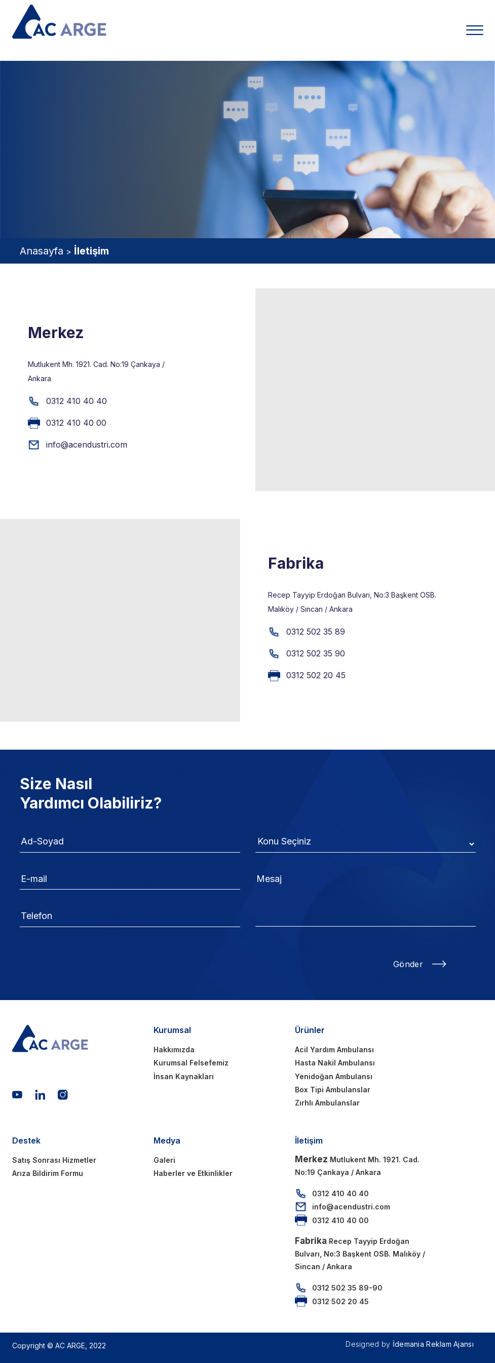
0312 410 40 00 (76, 423)
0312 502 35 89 (315, 632)
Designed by (410, 1344)
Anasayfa (41, 251)
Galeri (164, 1160)
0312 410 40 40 (76, 401)
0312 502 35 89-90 (347, 1287)
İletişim (91, 251)
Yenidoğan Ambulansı (333, 1076)
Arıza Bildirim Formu (47, 1173)
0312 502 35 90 (315, 653)
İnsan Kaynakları (184, 1076)
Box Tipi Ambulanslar (332, 1089)
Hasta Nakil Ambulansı (335, 1062)
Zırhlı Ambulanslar (327, 1102)
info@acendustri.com (86, 444)
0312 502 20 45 (316, 675)
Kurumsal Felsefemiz (191, 1062)
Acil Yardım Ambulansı (334, 1049)
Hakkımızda (174, 1049)
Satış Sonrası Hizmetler (54, 1160)
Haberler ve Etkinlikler (193, 1173)
